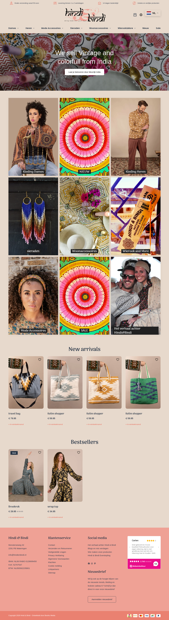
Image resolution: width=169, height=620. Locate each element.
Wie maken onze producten (100, 552)
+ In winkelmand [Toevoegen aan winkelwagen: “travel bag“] (16, 424)
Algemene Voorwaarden (58, 559)
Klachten (52, 562)
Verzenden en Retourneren (60, 548)
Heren (30, 28)
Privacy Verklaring (56, 555)
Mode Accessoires (52, 28)
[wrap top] (65, 475)
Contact (51, 545)
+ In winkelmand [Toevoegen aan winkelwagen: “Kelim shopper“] (55, 424)
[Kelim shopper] (65, 382)
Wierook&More (127, 28)
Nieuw (145, 28)
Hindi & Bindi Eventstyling (99, 555)
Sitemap (51, 573)
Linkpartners (53, 569)
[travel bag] (26, 382)
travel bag (14, 414)
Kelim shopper (56, 414)
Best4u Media (50, 615)
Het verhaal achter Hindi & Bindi (102, 545)
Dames (14, 28)
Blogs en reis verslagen (98, 548)
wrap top (53, 507)
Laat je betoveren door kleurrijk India (85, 72)
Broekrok (14, 507)
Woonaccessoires (100, 28)
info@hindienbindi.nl (17, 555)
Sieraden (76, 28)
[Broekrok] (26, 475)
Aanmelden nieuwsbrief (102, 599)
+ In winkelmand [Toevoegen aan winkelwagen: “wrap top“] (55, 517)
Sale (158, 28)
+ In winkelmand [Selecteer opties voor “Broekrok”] (16, 517)
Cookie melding (55, 566)
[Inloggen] (141, 14)
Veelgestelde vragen (57, 552)
